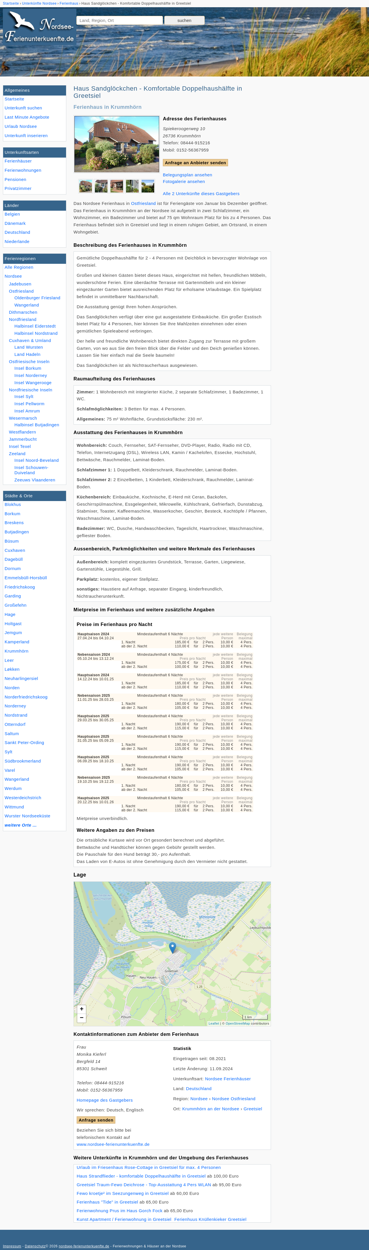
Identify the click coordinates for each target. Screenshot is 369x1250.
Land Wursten (28, 347)
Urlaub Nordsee (21, 126)
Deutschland (17, 232)
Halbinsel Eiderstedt (35, 326)
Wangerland (17, 779)
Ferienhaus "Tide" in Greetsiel (107, 1201)
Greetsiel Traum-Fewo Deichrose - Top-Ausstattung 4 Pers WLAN (144, 1184)
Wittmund (14, 806)
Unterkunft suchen (23, 107)
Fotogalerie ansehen (184, 181)
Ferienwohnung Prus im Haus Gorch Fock (120, 1210)
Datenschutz (35, 1246)
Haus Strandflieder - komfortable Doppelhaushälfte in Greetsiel (141, 1176)
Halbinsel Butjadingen (36, 424)
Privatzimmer (18, 188)
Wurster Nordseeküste (27, 815)
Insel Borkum (28, 368)
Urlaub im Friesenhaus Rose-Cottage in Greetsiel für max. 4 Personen (149, 1167)
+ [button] (82, 1009)
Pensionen (15, 179)
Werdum (13, 788)
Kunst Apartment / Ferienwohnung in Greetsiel (124, 1219)
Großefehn (16, 605)
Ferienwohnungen (23, 170)
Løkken (12, 669)
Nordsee (13, 276)
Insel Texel (20, 446)
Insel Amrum (27, 410)
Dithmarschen (23, 312)
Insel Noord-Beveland (36, 460)
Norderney (15, 705)
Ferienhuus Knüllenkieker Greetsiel (210, 1219)
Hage (10, 614)
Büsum (12, 541)
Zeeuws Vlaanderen (34, 479)
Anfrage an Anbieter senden (195, 162)
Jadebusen (20, 283)
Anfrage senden (96, 1120)
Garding (13, 595)
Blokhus (13, 504)
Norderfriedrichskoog (26, 696)
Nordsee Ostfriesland (234, 1098)
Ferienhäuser (18, 160)
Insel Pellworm (29, 403)
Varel (10, 770)
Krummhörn (17, 651)
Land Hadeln (27, 354)
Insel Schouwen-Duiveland (31, 470)
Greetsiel (253, 1108)
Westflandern (22, 431)
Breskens (14, 522)
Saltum (12, 733)
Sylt (8, 751)
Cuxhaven (15, 550)
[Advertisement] (322, 171)
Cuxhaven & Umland (30, 340)
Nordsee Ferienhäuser (228, 1078)
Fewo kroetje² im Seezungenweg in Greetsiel (123, 1193)
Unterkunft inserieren (26, 135)
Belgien (12, 214)
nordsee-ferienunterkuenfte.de (84, 1246)
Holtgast (13, 623)
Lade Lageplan (171, 953)
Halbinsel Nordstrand (36, 333)
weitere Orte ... (21, 825)
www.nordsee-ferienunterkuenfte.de (113, 1144)
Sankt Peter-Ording (24, 742)
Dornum (13, 568)
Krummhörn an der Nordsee (210, 1108)
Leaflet (214, 1023)
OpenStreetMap (238, 1023)
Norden (12, 687)
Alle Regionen (19, 267)
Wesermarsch (23, 418)
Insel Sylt (23, 396)
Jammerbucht (23, 439)
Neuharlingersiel (21, 678)
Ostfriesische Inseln (29, 361)
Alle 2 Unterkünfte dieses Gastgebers (201, 193)
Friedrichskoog (20, 586)
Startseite (14, 98)
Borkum (12, 513)
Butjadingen (17, 531)
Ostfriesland (21, 291)
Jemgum (13, 632)
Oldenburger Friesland (37, 297)
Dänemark (15, 223)
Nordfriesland (23, 319)
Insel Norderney (30, 375)
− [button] (82, 1018)
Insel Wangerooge (33, 382)
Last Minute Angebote (27, 117)
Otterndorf (15, 724)
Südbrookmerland (23, 760)
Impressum (12, 1246)
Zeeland (17, 453)
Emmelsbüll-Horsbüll (26, 577)
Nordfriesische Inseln (30, 389)
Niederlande (17, 241)
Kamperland (17, 641)
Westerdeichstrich (23, 797)
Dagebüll (14, 559)
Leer (9, 660)
